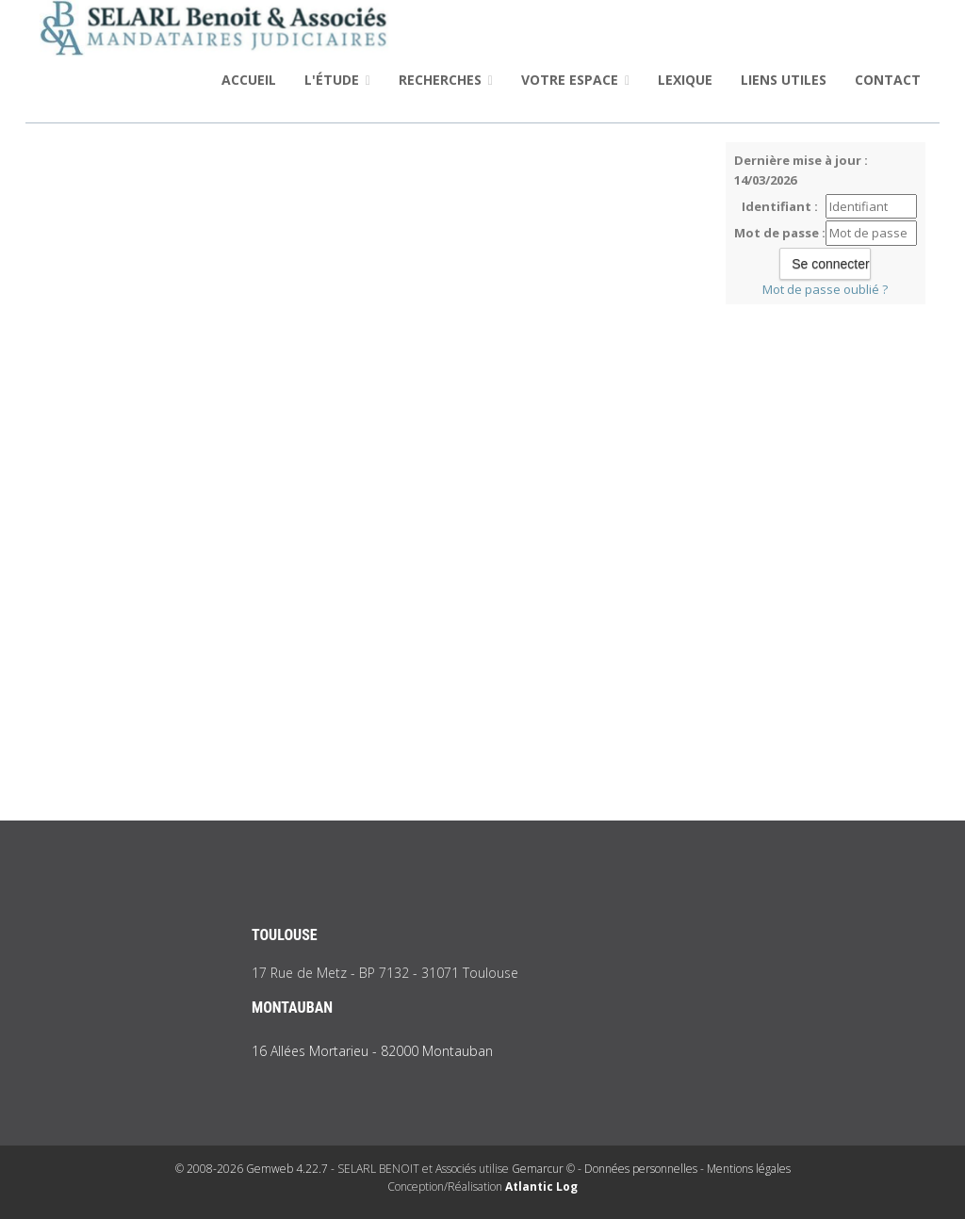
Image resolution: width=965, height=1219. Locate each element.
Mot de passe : (780, 232)
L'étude (337, 80)
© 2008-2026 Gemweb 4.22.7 (251, 1169)
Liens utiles (783, 80)
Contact (888, 80)
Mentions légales (749, 1169)
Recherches (446, 80)
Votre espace (575, 80)
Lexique (685, 80)
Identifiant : (780, 206)
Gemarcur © (543, 1169)
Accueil (248, 80)
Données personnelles (640, 1169)
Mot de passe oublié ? (825, 289)
